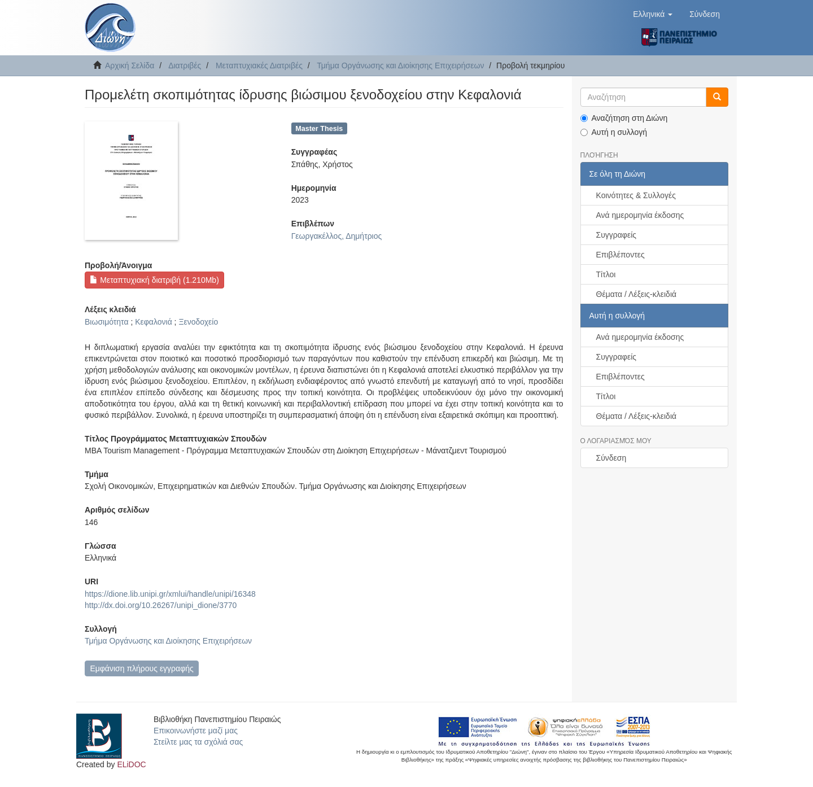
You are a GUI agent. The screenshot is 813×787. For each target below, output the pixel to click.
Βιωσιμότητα (107, 321)
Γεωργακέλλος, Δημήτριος (336, 236)
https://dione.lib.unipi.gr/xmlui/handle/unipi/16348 (170, 593)
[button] (652, 14)
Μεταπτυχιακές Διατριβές (259, 65)
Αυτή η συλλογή (614, 132)
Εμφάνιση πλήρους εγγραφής (141, 668)
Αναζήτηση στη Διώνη (624, 118)
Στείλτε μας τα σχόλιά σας (198, 741)
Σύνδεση (611, 457)
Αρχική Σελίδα (129, 65)
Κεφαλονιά (153, 321)
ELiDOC (131, 764)
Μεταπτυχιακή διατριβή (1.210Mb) (154, 280)
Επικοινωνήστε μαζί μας (196, 730)
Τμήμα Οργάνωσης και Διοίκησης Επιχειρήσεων (400, 65)
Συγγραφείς (616, 234)
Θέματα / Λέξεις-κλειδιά (636, 294)
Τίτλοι (606, 274)
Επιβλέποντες (620, 254)
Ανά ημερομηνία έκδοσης (640, 215)
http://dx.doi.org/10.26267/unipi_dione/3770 (161, 605)
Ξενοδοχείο (198, 321)
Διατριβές (184, 65)
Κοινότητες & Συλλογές (636, 195)
